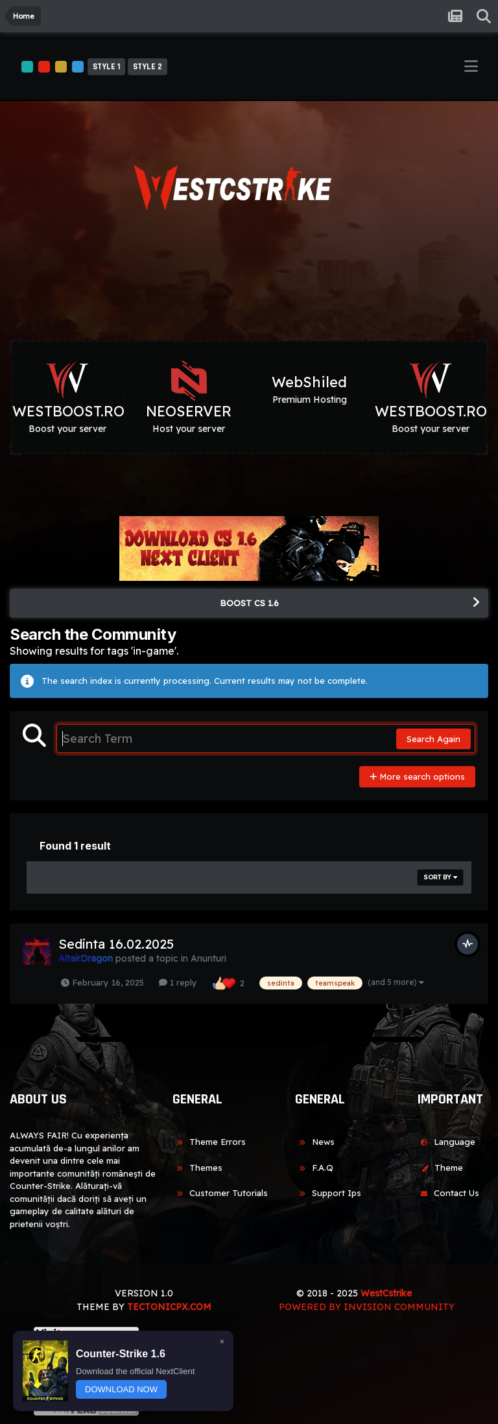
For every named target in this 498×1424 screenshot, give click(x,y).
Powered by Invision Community (367, 1307)
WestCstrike (386, 1293)
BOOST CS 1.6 (249, 603)
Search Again (433, 739)
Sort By (440, 877)
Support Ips (328, 1193)
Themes (197, 1167)
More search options (417, 776)
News (315, 1141)
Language (446, 1141)
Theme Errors (209, 1141)
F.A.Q (314, 1167)
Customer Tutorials (220, 1193)
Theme (440, 1167)
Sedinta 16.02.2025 (116, 944)
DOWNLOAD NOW (121, 1389)
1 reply (178, 982)
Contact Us (448, 1193)
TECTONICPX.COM (169, 1307)
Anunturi (208, 958)
